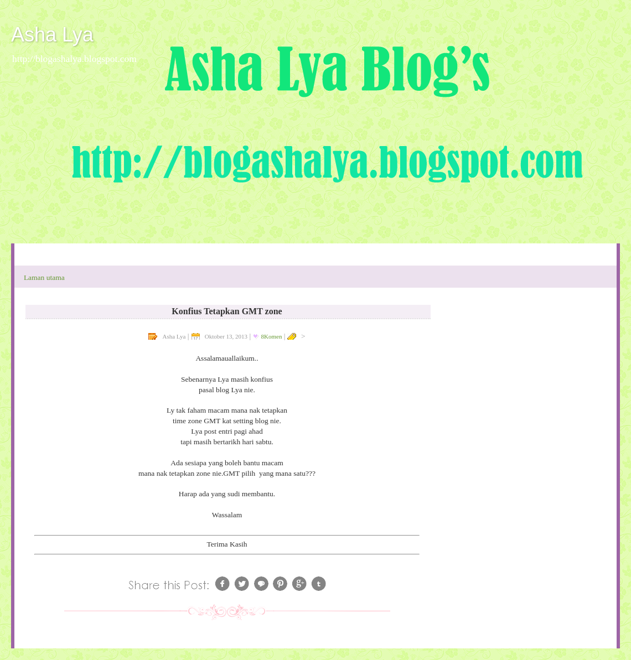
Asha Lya (52, 34)
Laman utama (44, 277)
